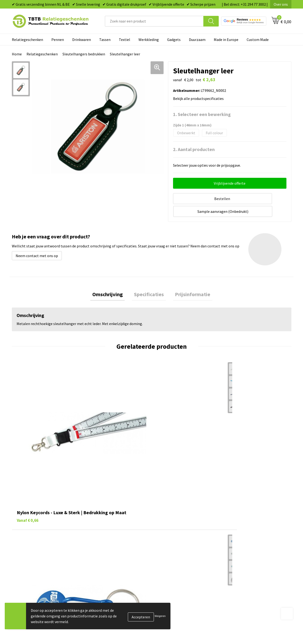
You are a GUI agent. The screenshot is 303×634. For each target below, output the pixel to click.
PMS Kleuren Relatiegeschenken (114, 531)
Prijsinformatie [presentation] (188, 280)
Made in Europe (226, 39)
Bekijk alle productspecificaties (200, 98)
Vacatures (234, 509)
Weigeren (160, 616)
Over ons (281, 4)
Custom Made (258, 39)
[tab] (111, 280)
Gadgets (174, 39)
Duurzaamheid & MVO (105, 552)
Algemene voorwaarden (246, 545)
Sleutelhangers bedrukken (83, 54)
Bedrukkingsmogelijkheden (110, 524)
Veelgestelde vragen (104, 502)
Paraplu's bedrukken (173, 545)
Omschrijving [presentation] (111, 280)
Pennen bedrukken (172, 502)
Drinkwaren (81, 39)
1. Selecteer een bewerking (202, 114)
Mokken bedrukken (172, 531)
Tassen (105, 39)
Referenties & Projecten (246, 524)
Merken (163, 552)
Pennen (57, 39)
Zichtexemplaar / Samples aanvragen (118, 545)
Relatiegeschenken (27, 39)
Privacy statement (242, 531)
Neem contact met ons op (37, 240)
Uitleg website (100, 516)
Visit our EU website (242, 552)
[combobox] (154, 21)
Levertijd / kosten (102, 509)
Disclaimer (235, 538)
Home (17, 54)
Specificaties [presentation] (149, 280)
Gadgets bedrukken (173, 524)
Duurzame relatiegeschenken (181, 516)
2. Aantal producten (194, 149)
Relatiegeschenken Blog (246, 516)
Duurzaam (197, 39)
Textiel (124, 39)
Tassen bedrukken (172, 509)
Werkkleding (148, 39)
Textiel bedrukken (172, 538)
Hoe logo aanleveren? (105, 538)
